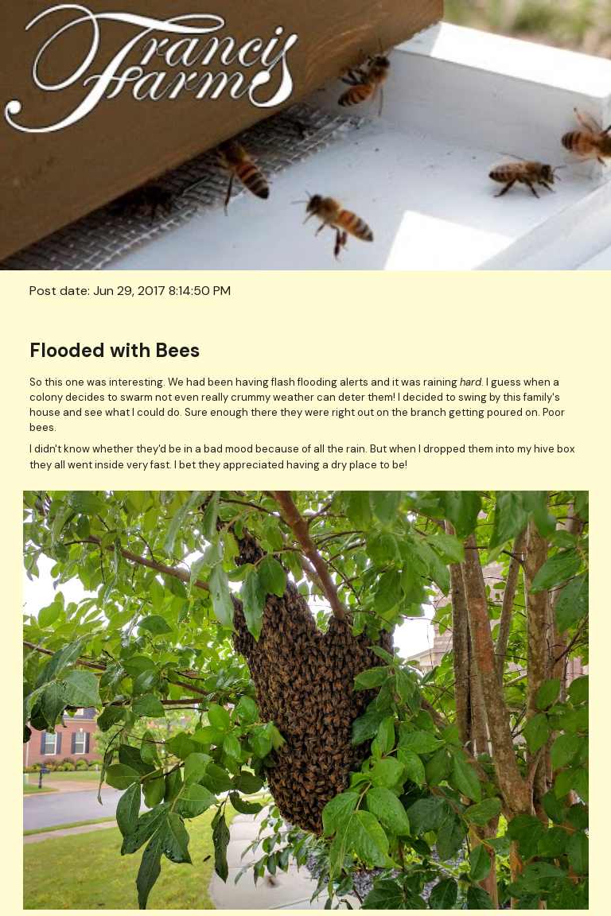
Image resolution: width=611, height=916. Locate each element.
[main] (306, 291)
